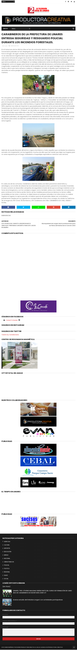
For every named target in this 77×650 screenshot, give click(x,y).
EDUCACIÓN (7, 552)
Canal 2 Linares (12, 320)
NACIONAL (7, 558)
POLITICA (6, 569)
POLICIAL (6, 565)
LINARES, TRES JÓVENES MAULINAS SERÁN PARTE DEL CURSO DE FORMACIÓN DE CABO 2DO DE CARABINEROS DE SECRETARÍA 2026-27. (42, 592)
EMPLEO (6, 555)
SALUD (6, 575)
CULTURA (6, 545)
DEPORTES (7, 548)
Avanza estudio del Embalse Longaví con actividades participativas (38, 600)
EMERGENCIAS (15, 46)
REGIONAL (7, 572)
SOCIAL (6, 579)
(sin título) (6, 587)
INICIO (5, 29)
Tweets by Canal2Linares (10, 335)
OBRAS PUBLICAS (9, 562)
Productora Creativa (55, 647)
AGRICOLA (7, 542)
